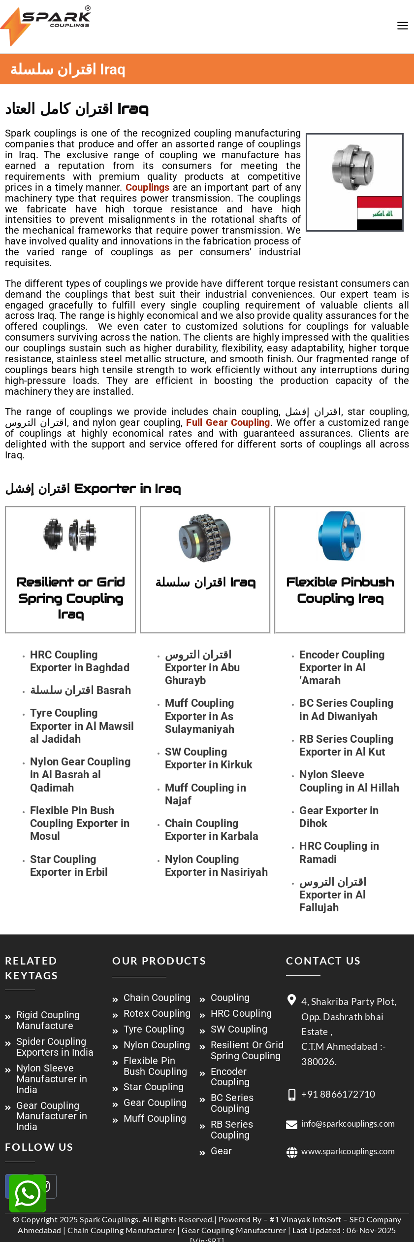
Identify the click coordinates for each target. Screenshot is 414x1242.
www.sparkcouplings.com (347, 1161)
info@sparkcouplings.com (348, 1133)
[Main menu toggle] (402, 31)
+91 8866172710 (338, 1103)
